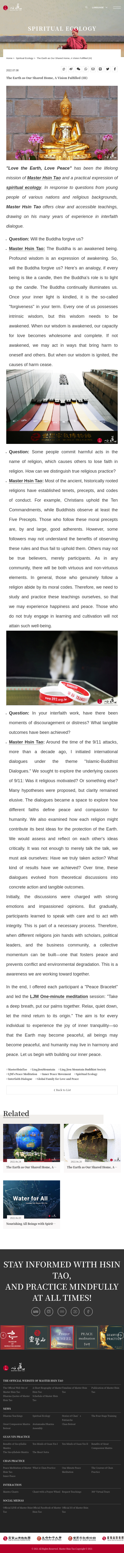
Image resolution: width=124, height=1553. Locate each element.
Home (9, 58)
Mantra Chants (11, 1491)
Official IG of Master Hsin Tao (75, 1509)
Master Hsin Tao (25, 480)
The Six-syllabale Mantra (16, 1452)
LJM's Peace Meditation (22, 1074)
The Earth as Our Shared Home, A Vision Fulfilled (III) (64, 58)
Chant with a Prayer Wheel (46, 1491)
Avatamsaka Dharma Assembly (43, 1426)
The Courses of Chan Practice (102, 1470)
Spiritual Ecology (25, 58)
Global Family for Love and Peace (58, 1079)
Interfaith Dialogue (19, 1079)
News (7, 1408)
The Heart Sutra (41, 1452)
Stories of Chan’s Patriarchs (71, 1418)
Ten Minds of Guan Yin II (75, 1443)
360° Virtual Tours (100, 1491)
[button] (3, 1335)
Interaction (12, 1485)
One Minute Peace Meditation (71, 1470)
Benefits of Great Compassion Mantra (101, 1446)
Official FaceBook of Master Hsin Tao (47, 1509)
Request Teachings (71, 1491)
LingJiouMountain (43, 1069)
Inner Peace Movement (56, 1074)
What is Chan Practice (44, 1467)
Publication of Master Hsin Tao (105, 1390)
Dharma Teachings (13, 1415)
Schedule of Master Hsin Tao (45, 1398)
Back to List (62, 1090)
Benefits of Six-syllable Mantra (14, 1446)
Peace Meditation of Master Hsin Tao (17, 1470)
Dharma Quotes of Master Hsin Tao (16, 1398)
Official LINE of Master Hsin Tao (17, 1509)
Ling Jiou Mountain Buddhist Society (82, 1069)
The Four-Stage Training (104, 1415)
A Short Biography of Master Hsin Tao (47, 1390)
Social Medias (13, 1500)
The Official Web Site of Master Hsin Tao (15, 1390)
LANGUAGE (99, 7)
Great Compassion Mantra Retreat (16, 1426)
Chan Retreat (69, 1424)
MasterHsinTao (17, 1069)
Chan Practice (14, 1461)
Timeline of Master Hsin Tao (74, 1390)
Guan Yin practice (16, 1436)
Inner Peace (9, 1476)
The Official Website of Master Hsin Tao (33, 1380)
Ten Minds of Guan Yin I (45, 1443)
